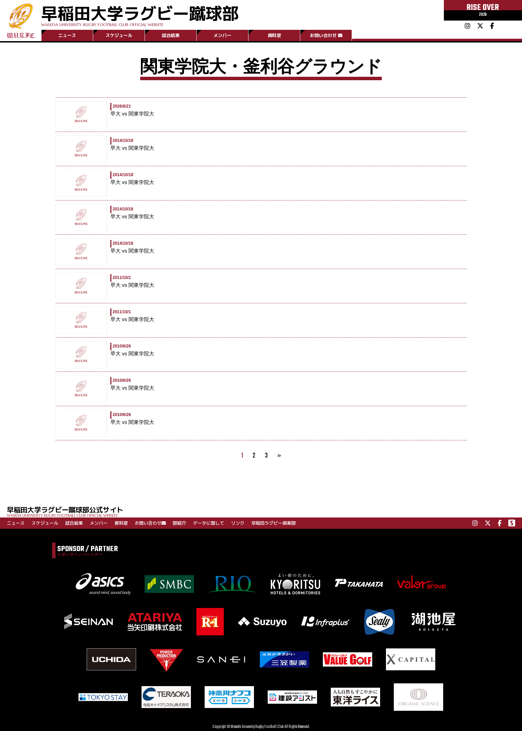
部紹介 (179, 523)
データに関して (208, 523)
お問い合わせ (326, 35)
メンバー (222, 35)
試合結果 (171, 35)
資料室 (274, 35)
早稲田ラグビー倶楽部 (273, 523)
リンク (237, 523)
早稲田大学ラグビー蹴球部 (140, 14)
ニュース (67, 35)
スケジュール (119, 35)
